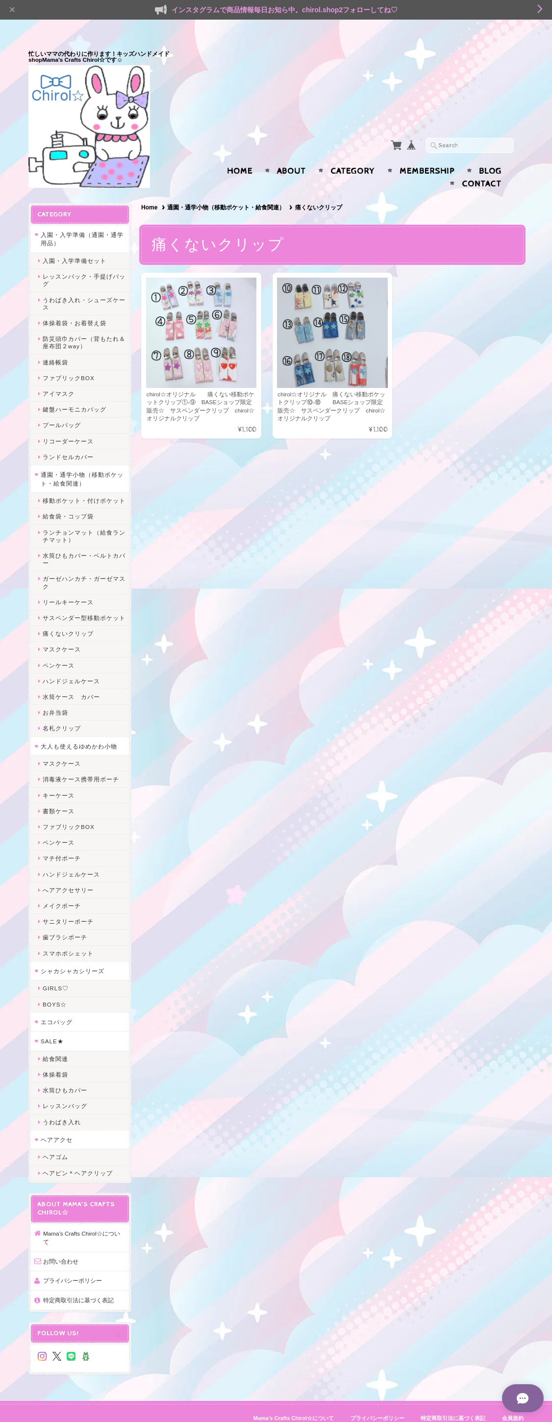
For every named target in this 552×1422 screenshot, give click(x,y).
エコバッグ (57, 1003)
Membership (427, 152)
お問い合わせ (60, 1242)
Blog (490, 152)
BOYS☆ (55, 985)
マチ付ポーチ (62, 839)
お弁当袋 (55, 693)
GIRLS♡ (56, 969)
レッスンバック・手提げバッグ (84, 261)
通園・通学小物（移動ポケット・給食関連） (226, 188)
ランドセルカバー (68, 438)
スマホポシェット (68, 934)
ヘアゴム (55, 1138)
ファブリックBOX (69, 359)
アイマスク (59, 374)
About (291, 152)
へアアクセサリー (68, 871)
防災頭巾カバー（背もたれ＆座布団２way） (84, 323)
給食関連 (55, 1039)
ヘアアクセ (57, 1120)
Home (239, 152)
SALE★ (52, 1022)
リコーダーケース (68, 422)
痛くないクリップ (68, 614)
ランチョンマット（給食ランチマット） (84, 517)
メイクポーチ (62, 886)
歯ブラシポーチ (65, 918)
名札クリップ (62, 709)
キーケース (59, 776)
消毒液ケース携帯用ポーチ (81, 760)
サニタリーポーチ (68, 902)
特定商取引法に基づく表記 (78, 1281)
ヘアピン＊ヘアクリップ (78, 1154)
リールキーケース (68, 583)
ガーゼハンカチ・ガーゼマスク (84, 563)
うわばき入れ (62, 1103)
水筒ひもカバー (65, 1071)
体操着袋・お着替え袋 (74, 304)
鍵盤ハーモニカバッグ (74, 390)
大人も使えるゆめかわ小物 (79, 727)
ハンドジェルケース (71, 662)
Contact (482, 165)
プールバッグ (62, 406)
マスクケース (62, 630)
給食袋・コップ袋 (68, 497)
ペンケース (59, 646)
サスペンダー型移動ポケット (84, 598)
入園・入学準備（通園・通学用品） (82, 220)
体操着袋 (55, 1055)
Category (352, 152)
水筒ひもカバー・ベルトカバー (84, 540)
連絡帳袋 (55, 343)
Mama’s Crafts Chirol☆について (81, 1218)
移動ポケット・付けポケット (84, 481)
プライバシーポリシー (72, 1261)
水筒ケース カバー (71, 677)
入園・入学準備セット (74, 241)
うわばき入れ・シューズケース (84, 284)
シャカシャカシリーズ (72, 952)
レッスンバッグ (65, 1087)
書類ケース (59, 792)
